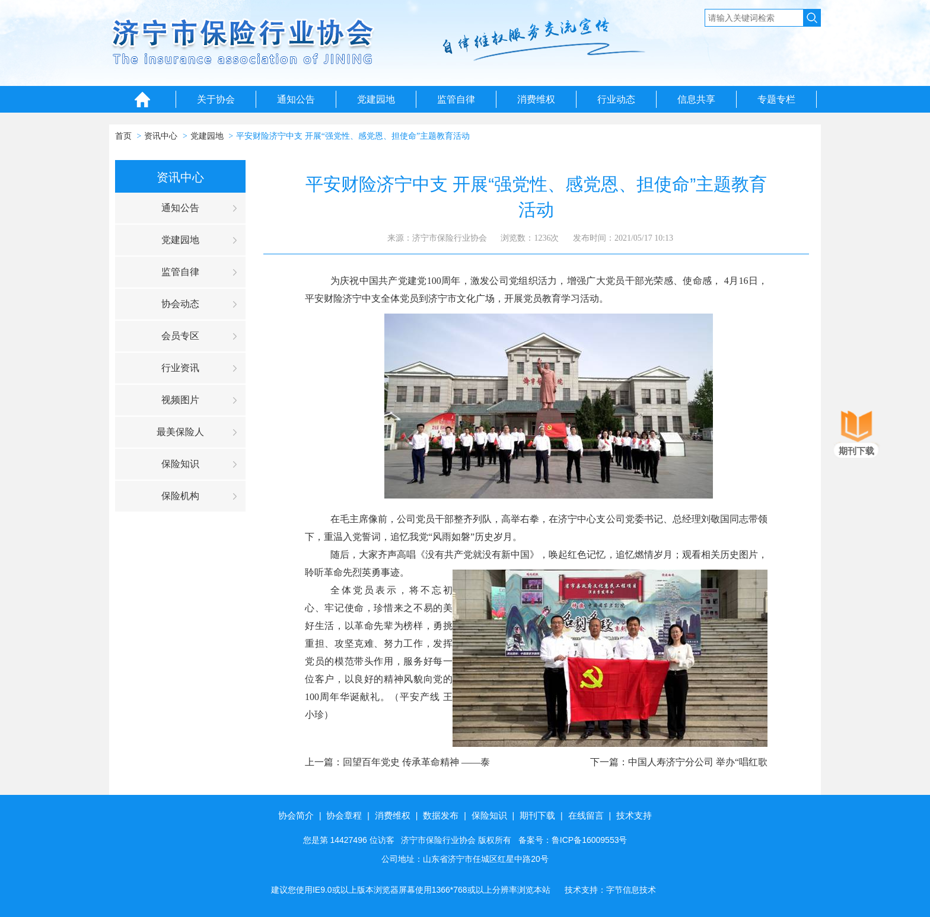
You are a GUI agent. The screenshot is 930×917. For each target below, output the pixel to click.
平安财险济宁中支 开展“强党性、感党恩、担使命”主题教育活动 (353, 136)
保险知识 (180, 464)
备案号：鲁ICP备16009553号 (573, 840)
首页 (123, 136)
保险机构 (180, 496)
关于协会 (216, 99)
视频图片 (180, 400)
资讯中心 (160, 136)
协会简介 (296, 815)
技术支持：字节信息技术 (610, 889)
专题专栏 (776, 99)
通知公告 (296, 99)
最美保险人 (180, 432)
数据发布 (440, 815)
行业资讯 (180, 368)
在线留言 (586, 815)
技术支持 (634, 815)
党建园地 (376, 99)
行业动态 (616, 99)
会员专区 (180, 336)
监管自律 (456, 99)
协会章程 (344, 815)
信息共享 (696, 99)
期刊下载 (537, 815)
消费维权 (536, 99)
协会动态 (180, 304)
